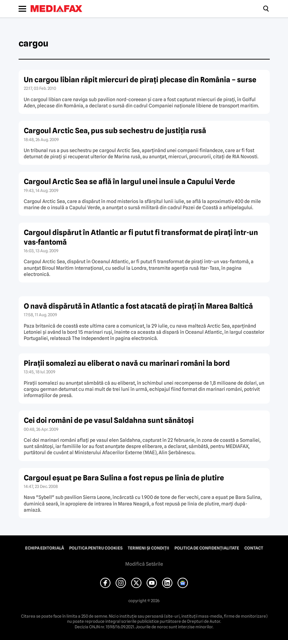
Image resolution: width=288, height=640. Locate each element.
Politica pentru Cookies (95, 548)
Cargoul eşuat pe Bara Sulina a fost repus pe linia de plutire (124, 477)
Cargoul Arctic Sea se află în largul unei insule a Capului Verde (129, 181)
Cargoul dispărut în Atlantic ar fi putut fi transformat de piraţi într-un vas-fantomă (141, 237)
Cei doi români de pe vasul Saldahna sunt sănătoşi (109, 420)
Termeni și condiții (148, 548)
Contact (253, 548)
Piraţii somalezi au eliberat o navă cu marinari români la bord (127, 363)
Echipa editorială (44, 548)
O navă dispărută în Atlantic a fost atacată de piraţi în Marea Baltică (138, 306)
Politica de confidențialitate (206, 548)
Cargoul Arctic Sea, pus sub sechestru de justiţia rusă (115, 130)
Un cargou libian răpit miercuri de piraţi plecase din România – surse (140, 79)
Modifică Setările (144, 564)
